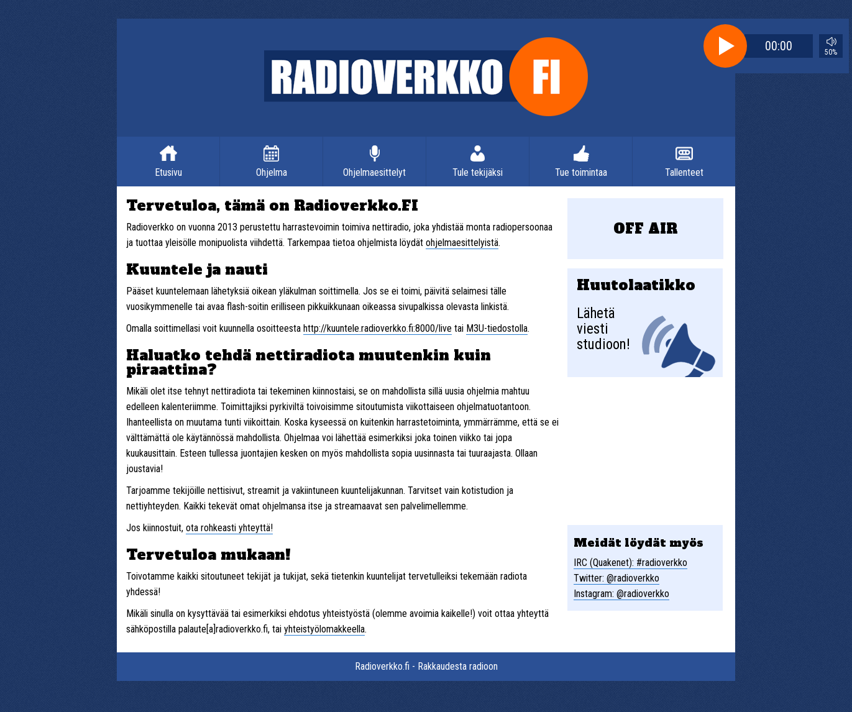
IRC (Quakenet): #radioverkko (630, 562)
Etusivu (168, 172)
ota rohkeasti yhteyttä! (229, 528)
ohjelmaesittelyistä (462, 243)
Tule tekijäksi (477, 172)
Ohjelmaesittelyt (374, 172)
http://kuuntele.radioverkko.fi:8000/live (377, 328)
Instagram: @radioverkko (621, 594)
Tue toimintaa (581, 172)
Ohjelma (271, 172)
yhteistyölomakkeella (324, 629)
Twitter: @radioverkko (616, 578)
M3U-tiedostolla (497, 328)
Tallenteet (684, 172)
